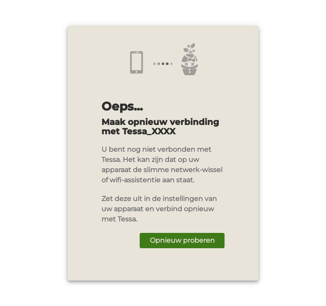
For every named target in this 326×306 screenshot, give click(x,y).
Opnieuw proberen (182, 240)
